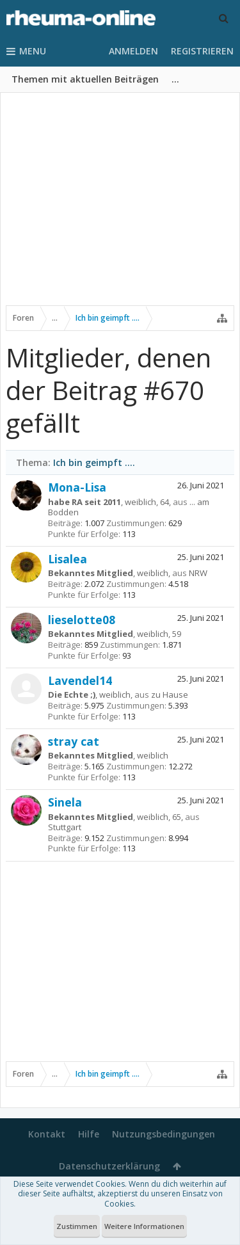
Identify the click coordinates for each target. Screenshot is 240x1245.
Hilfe (88, 1134)
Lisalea (67, 558)
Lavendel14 (80, 680)
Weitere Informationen (144, 1226)
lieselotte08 (81, 619)
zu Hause (169, 694)
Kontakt (46, 1134)
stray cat (73, 741)
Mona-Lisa (77, 487)
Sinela (65, 802)
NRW (198, 573)
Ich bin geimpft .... (94, 462)
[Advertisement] (120, 209)
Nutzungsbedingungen (163, 1134)
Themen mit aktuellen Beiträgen (85, 79)
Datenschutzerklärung (109, 1166)
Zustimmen (76, 1226)
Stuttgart (64, 827)
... (175, 79)
